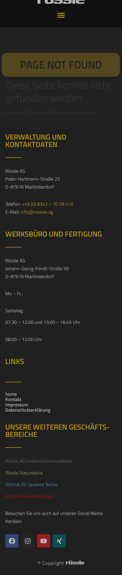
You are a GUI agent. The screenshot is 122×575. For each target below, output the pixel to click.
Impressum (16, 404)
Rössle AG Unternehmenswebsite (38, 460)
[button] (61, 10)
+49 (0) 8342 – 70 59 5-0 (47, 204)
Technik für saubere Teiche (31, 484)
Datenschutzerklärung (27, 410)
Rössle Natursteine (24, 472)
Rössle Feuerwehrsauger (30, 496)
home (11, 394)
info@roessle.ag (37, 211)
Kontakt (13, 399)
